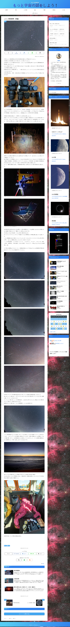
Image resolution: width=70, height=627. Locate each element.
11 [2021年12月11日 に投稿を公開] (65, 321)
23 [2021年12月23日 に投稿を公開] (61, 326)
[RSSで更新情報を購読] (27, 560)
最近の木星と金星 (53, 42)
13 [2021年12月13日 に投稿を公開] (54, 323)
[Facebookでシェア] (17, 53)
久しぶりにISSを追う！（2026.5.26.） (57, 29)
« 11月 (51, 331)
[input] (59, 92)
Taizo (58, 60)
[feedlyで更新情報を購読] (24, 560)
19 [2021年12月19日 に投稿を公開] (51, 326)
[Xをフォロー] (22, 560)
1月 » (54, 331)
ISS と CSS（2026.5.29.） (55, 23)
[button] (38, 53)
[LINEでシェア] (31, 53)
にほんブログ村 (57, 340)
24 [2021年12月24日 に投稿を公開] (63, 326)
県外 (5, 545)
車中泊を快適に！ (53, 38)
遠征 (8, 545)
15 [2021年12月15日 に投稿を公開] (58, 323)
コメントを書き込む (24, 614)
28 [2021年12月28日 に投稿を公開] (56, 328)
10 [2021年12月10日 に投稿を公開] (63, 321)
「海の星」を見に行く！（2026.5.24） (57, 33)
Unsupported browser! (58, 244)
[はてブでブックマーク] (24, 53)
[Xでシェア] (10, 53)
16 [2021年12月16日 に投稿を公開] (61, 323)
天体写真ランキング (59, 343)
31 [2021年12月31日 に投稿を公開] (63, 328)
